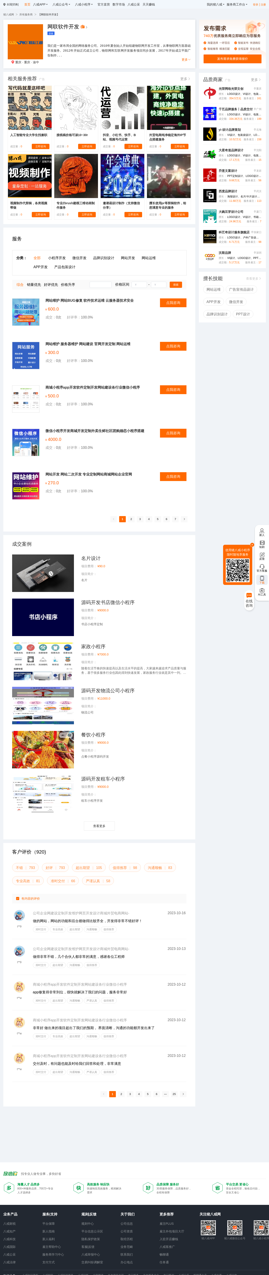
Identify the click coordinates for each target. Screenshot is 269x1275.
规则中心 (87, 1223)
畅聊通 (164, 1254)
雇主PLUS (167, 1223)
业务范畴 (126, 1247)
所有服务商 (26, 14)
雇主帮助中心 (51, 1247)
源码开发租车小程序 (103, 779)
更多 (186, 59)
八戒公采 (9, 1254)
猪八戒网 (8, 14)
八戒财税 (9, 1223)
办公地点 (126, 1262)
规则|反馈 (88, 1214)
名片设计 (91, 558)
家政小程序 (93, 646)
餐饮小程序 (93, 735)
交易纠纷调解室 (92, 1262)
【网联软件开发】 (48, 14)
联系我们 (126, 1254)
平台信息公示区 (92, 1231)
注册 (263, 4)
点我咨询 (173, 303)
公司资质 (126, 1231)
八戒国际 (9, 1247)
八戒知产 (9, 1231)
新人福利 (48, 1239)
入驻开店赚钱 (169, 1239)
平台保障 (48, 1223)
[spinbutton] (139, 285)
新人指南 (48, 1231)
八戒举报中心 (90, 1254)
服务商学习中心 (53, 1254)
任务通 (164, 1262)
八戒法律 (9, 1262)
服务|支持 (49, 1214)
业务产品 (10, 1214)
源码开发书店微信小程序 (108, 602)
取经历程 (126, 1239)
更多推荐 (167, 1214)
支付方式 (48, 1262)
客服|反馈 (88, 1247)
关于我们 (127, 1214)
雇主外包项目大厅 (172, 1231)
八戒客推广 (167, 1247)
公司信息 (126, 1223)
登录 (255, 4)
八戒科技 (9, 1239)
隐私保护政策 (90, 1239)
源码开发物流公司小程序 (108, 690)
